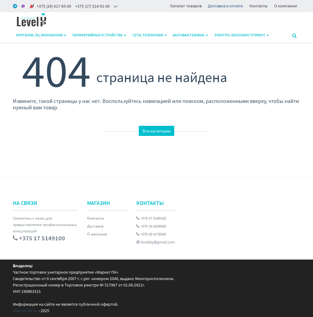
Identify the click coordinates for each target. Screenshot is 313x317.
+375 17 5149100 (151, 218)
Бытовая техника (190, 35)
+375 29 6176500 (151, 234)
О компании (285, 6)
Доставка (95, 226)
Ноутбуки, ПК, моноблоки (41, 35)
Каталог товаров (186, 6)
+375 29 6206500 (151, 226)
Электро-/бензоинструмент (241, 35)
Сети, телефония (149, 35)
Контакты (258, 6)
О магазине (97, 234)
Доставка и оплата (225, 6)
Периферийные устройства (99, 35)
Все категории (156, 131)
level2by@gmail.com (155, 242)
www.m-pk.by (25, 310)
